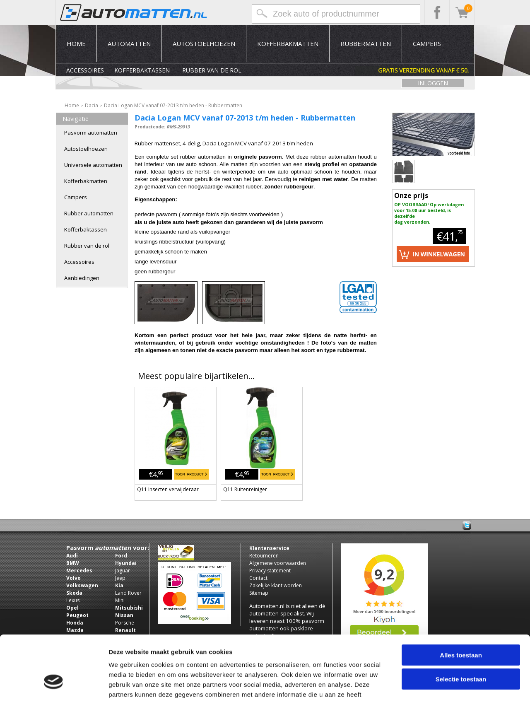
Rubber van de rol (211, 70)
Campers (427, 43)
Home (76, 43)
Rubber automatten (88, 213)
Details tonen (447, 685)
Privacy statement (270, 570)
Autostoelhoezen (204, 43)
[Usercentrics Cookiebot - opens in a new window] (53, 686)
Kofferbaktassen (142, 70)
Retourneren (264, 555)
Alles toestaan (461, 602)
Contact (258, 577)
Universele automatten (93, 165)
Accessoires (85, 70)
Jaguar (122, 570)
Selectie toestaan (461, 627)
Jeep (120, 577)
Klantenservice (269, 548)
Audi (72, 555)
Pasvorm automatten (90, 132)
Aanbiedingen (81, 278)
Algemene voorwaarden (277, 563)
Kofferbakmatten (287, 43)
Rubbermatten (365, 43)
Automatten (129, 43)
